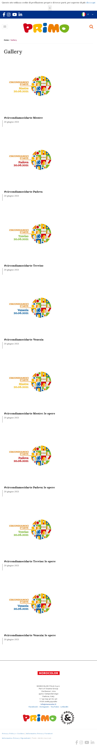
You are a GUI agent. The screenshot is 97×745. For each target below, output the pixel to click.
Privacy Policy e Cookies (13, 733)
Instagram (44, 707)
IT (90, 14)
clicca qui (90, 2)
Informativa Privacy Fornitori (39, 733)
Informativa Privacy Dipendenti (16, 738)
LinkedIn (64, 707)
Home (6, 40)
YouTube (55, 707)
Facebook (33, 707)
